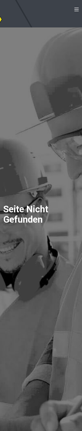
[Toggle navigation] (76, 10)
